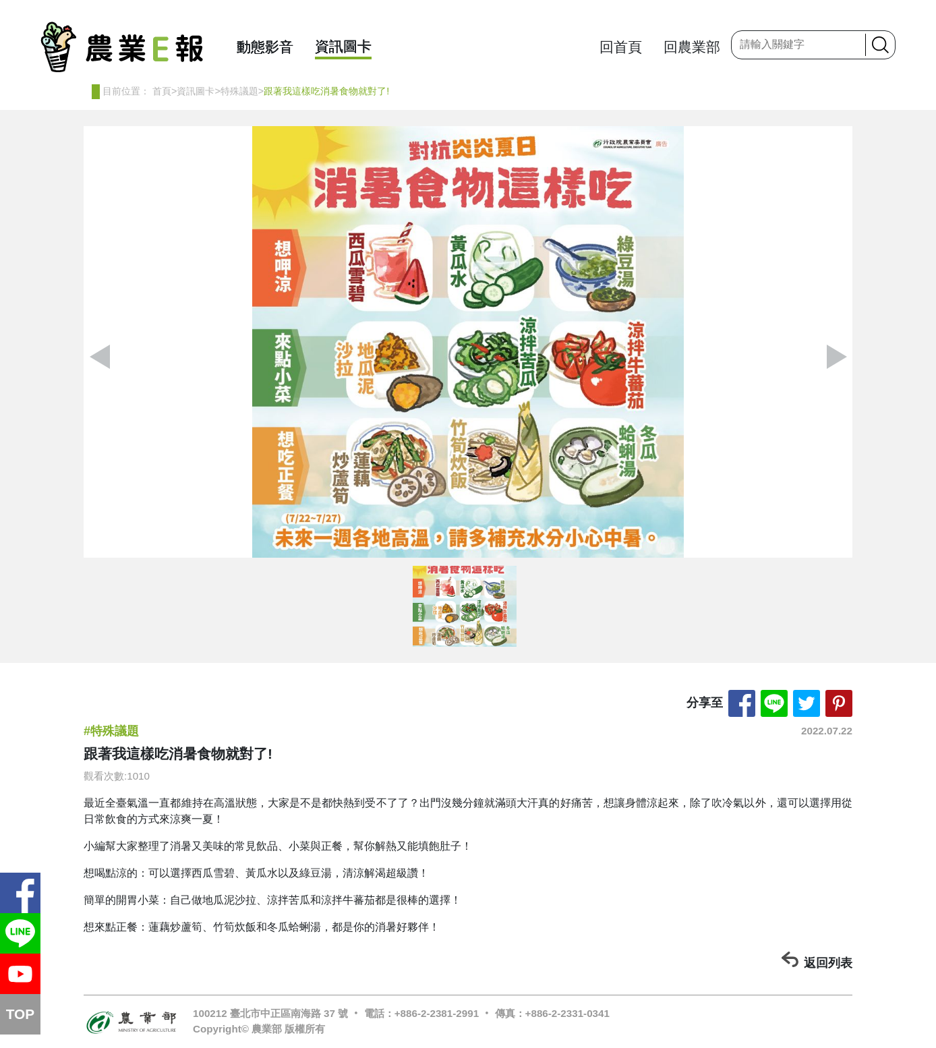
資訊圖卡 (343, 46)
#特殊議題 (111, 731)
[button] (836, 357)
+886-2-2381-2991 (436, 1013)
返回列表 (828, 963)
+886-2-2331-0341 (567, 1013)
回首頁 (620, 47)
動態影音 (265, 47)
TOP (20, 1014)
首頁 (161, 91)
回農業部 (692, 47)
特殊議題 (239, 91)
